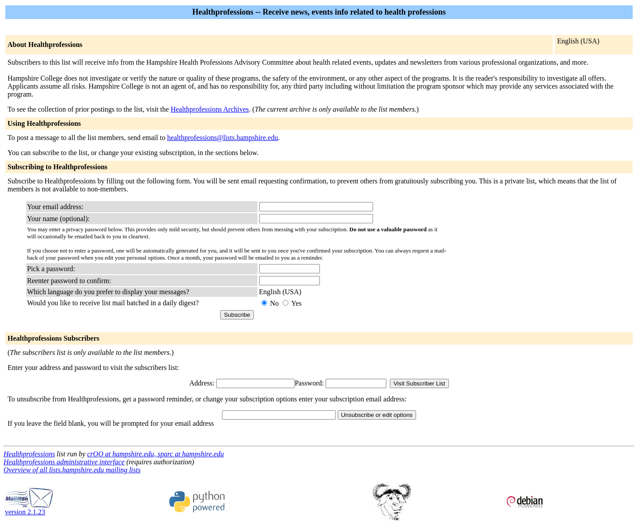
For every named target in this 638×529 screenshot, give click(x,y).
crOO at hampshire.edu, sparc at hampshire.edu (155, 454)
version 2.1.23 (29, 509)
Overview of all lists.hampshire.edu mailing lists (72, 470)
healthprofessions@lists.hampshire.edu (222, 137)
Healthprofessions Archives (210, 109)
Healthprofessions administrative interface (64, 462)
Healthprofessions (29, 454)
